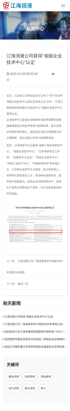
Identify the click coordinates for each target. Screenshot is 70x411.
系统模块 (46, 376)
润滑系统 (30, 376)
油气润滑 (14, 388)
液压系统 (30, 388)
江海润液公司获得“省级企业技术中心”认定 (28, 316)
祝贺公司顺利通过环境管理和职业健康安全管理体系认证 (35, 347)
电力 (43, 388)
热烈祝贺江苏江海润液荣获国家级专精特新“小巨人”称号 (34, 332)
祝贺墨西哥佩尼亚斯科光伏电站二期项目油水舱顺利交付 (35, 340)
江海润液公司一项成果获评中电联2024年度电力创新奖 (34, 325)
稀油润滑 (14, 376)
